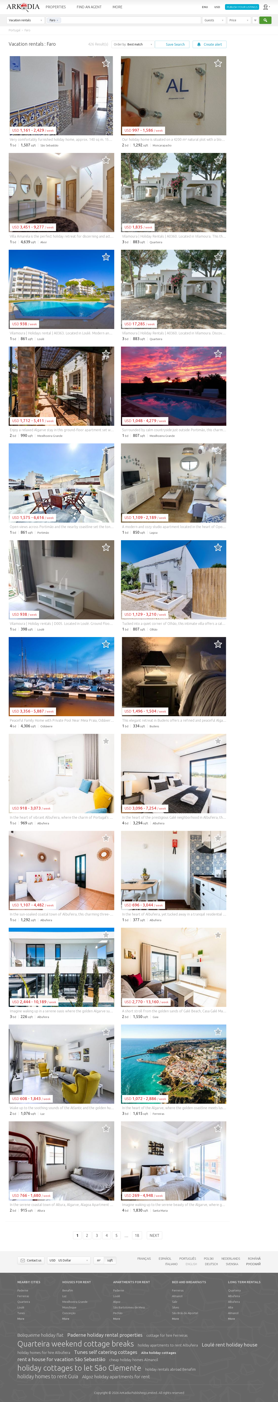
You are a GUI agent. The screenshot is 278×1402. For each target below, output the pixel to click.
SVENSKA (232, 1264)
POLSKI (208, 1258)
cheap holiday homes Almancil (133, 1360)
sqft (110, 1260)
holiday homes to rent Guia (47, 1376)
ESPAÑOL (165, 1258)
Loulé (20, 1307)
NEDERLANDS (231, 1258)
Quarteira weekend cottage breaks (75, 1343)
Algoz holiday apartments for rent (116, 1376)
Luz (64, 1296)
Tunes (21, 1313)
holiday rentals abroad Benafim (170, 1369)
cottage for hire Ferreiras (167, 1335)
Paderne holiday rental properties (104, 1335)
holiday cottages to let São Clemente (79, 1367)
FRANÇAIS (144, 1258)
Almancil (177, 1296)
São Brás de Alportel (185, 1313)
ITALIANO (171, 1264)
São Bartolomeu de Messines (130, 1307)
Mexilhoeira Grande (75, 1301)
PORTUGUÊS (187, 1258)
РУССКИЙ (253, 1264)
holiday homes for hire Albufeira (43, 1352)
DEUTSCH (211, 1264)
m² (99, 1260)
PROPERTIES (56, 7)
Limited (138, 1393)
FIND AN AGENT (89, 7)
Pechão (117, 1313)
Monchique (69, 1307)
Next (154, 1235)
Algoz (116, 1301)
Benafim (67, 1290)
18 (137, 1235)
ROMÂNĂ (254, 1258)
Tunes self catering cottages (105, 1352)
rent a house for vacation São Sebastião (61, 1359)
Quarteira (23, 1301)
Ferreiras (23, 1296)
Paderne (22, 1290)
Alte (230, 1307)
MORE (117, 7)
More (20, 1318)
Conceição (69, 1313)
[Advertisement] (252, 100)
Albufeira (234, 1296)
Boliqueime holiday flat (40, 1335)
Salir (174, 1301)
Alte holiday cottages (158, 1353)
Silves (175, 1307)
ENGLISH (191, 1264)
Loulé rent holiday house (229, 1344)
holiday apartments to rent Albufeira (168, 1345)
